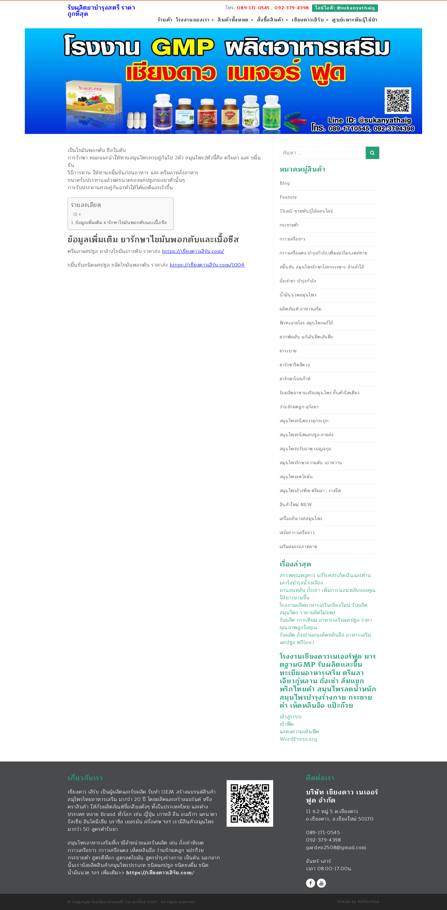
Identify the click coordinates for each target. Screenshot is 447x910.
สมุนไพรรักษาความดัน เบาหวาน (311, 462)
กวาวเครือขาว (292, 239)
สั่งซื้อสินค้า (272, 20)
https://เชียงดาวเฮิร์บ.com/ (193, 251)
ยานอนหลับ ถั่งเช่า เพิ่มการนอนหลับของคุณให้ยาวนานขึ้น (328, 594)
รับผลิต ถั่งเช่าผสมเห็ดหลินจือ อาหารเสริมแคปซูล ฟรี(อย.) (325, 639)
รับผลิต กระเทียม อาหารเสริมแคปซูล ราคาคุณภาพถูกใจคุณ (326, 624)
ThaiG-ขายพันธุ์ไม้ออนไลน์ (307, 211)
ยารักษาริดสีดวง (295, 364)
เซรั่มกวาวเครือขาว (297, 532)
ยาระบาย (288, 350)
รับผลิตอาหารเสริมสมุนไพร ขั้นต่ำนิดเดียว (320, 392)
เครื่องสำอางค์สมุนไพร (301, 518)
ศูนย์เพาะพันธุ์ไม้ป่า (354, 20)
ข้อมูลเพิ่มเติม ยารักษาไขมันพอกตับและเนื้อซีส (121, 222)
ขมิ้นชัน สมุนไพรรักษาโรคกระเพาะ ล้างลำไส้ (322, 267)
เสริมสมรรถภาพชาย (299, 546)
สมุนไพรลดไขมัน (296, 476)
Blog (285, 183)
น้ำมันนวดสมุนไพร (298, 295)
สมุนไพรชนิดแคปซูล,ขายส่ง (307, 434)
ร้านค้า (165, 20)
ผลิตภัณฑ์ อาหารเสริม (301, 309)
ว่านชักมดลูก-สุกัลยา (299, 406)
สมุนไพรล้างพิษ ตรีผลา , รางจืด (310, 490)
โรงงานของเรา (195, 20)
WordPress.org (298, 739)
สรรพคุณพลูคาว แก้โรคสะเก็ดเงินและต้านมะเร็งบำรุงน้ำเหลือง (325, 579)
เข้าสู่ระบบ (291, 717)
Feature (288, 197)
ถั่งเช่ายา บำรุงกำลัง (298, 281)
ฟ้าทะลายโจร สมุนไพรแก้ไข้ (306, 323)
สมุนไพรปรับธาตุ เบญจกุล (305, 448)
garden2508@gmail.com (336, 848)
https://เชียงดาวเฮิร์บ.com (159, 873)
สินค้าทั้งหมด (235, 20)
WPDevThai (368, 902)
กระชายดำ (289, 225)
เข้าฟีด (287, 724)
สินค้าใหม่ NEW (296, 504)
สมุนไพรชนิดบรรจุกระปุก (304, 420)
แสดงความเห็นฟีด (299, 732)
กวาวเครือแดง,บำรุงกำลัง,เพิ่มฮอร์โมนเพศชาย (324, 253)
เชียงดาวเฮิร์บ (310, 20)
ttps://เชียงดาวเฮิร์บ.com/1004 (208, 265)
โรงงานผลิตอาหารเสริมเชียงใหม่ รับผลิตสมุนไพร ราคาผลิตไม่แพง (324, 609)
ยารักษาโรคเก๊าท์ (295, 378)
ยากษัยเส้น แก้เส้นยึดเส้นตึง (306, 337)
